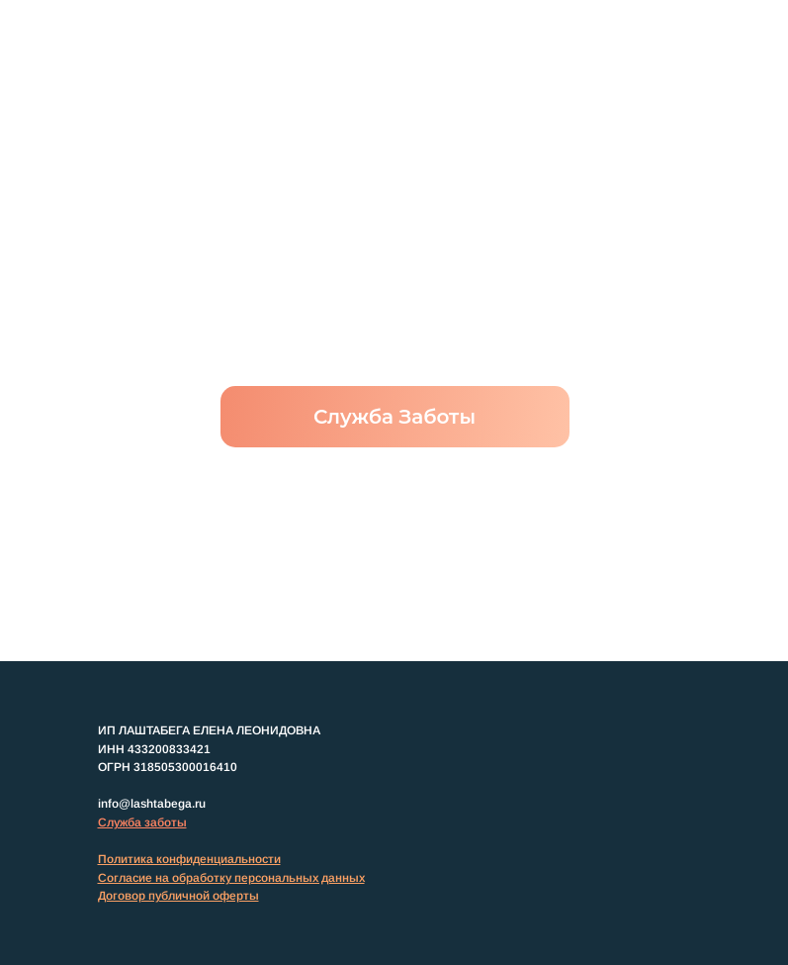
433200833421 (169, 749)
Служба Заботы (394, 417)
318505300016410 (185, 767)
